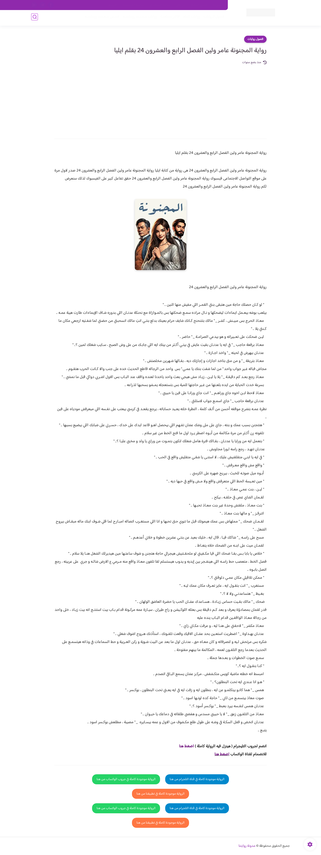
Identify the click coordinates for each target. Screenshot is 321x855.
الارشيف (112, 5)
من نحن (180, 5)
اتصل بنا (218, 5)
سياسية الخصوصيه (133, 5)
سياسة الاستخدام (160, 5)
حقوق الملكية (199, 5)
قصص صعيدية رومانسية (100, 18)
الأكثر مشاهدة (169, 18)
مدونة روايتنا (247, 846)
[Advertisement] (160, 98)
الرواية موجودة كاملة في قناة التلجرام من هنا (197, 779)
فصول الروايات (212, 18)
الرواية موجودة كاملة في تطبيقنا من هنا (160, 794)
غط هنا (184, 746)
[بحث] (34, 18)
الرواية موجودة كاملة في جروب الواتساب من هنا (126, 779)
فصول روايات (255, 39)
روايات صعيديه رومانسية (138, 18)
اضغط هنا (221, 754)
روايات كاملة (190, 18)
